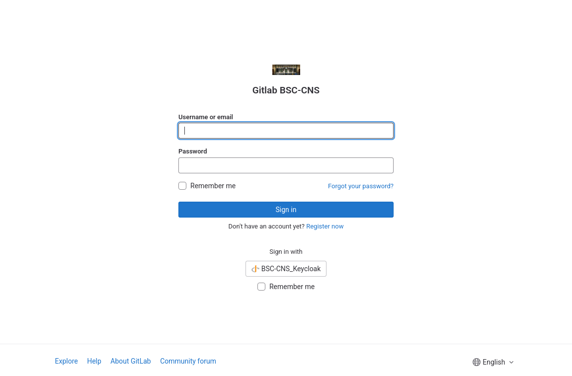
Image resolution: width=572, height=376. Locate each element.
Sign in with (286, 251)
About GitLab (130, 361)
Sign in (286, 210)
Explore (66, 361)
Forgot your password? (361, 186)
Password (192, 151)
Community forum (188, 361)
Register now (324, 226)
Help (94, 361)
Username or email (205, 117)
